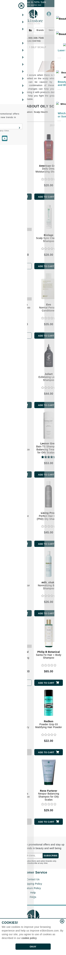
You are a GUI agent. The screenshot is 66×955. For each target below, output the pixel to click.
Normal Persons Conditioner (48, 307)
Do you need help (32, 41)
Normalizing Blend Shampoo (48, 585)
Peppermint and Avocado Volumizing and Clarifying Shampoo (17, 657)
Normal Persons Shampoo (17, 377)
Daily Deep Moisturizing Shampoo (49, 168)
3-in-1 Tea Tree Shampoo (17, 168)
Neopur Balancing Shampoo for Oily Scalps (48, 795)
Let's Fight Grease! (14, 116)
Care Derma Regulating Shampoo (17, 446)
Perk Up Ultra (17, 237)
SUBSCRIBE (51, 855)
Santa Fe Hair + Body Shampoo (48, 654)
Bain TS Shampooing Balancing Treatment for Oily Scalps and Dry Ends (48, 449)
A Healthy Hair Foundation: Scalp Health (26, 112)
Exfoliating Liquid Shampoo (49, 377)
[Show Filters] (6, 57)
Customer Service (33, 872)
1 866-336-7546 (33, 38)
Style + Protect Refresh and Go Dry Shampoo (17, 726)
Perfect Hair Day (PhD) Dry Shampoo (49, 516)
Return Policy (33, 888)
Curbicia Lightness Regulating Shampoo (17, 793)
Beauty (19, 30)
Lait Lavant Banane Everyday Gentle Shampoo (17, 517)
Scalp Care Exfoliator (17, 584)
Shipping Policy (33, 883)
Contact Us (32, 879)
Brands (40, 30)
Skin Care (54, 30)
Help (33, 892)
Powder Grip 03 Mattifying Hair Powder (48, 724)
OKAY (33, 946)
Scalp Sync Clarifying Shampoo (48, 238)
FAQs (33, 897)
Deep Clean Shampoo (17, 306)
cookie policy (29, 938)
